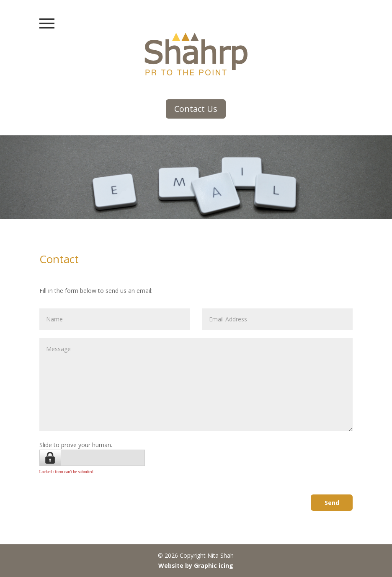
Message (196, 384)
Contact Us (195, 108)
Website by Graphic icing (195, 565)
